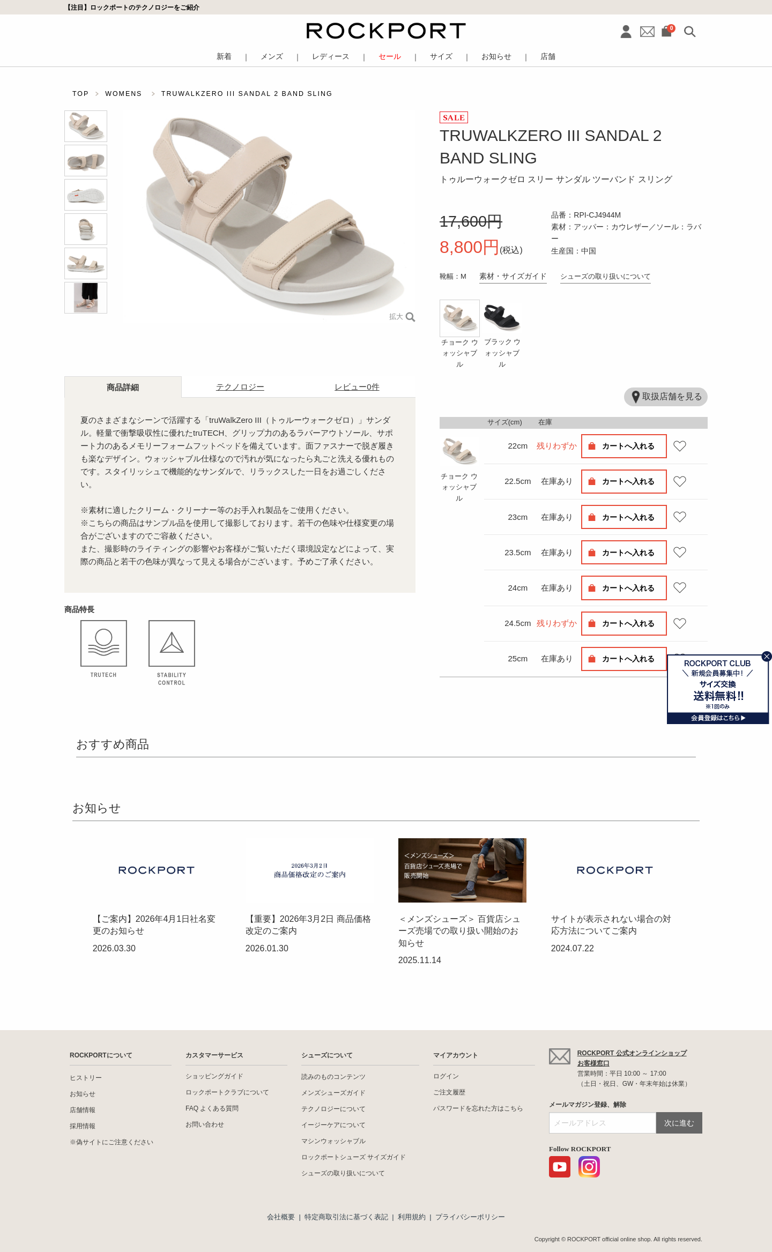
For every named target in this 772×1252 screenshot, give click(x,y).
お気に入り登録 (679, 446)
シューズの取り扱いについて (605, 276)
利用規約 (412, 1217)
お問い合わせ (204, 1124)
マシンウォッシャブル (333, 1141)
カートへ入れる (628, 446)
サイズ (441, 57)
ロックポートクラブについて (227, 1092)
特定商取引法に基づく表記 (346, 1217)
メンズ (272, 57)
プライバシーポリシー (470, 1217)
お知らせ (496, 57)
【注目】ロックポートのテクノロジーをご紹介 (131, 7)
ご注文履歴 (449, 1092)
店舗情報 (82, 1110)
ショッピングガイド (214, 1076)
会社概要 (281, 1217)
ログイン (446, 1076)
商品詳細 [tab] (123, 387)
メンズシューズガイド (333, 1093)
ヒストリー (86, 1078)
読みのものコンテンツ (333, 1076)
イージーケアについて (333, 1125)
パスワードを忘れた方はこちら (478, 1108)
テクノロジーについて (333, 1109)
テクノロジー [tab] (240, 386)
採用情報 (82, 1126)
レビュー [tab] (357, 386)
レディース (331, 57)
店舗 (547, 57)
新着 (224, 57)
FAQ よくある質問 (212, 1108)
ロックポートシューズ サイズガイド (353, 1157)
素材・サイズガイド (513, 276)
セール (389, 57)
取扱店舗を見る (665, 397)
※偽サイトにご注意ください (111, 1142)
